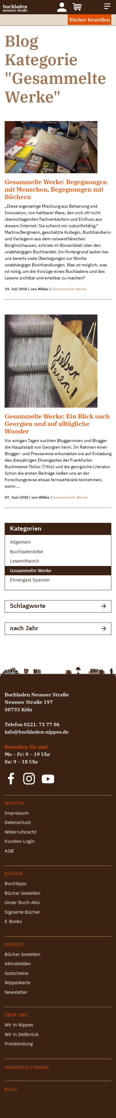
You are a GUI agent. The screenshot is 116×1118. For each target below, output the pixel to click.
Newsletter (16, 992)
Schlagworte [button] (58, 606)
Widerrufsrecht (21, 832)
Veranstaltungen (27, 1067)
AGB (9, 851)
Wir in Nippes (19, 1025)
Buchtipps (15, 883)
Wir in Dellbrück (22, 1034)
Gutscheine (16, 973)
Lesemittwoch (24, 561)
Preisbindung (19, 1044)
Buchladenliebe (26, 551)
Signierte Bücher (22, 912)
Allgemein (20, 542)
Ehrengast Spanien (30, 580)
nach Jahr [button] (58, 628)
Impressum (17, 813)
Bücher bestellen (89, 19)
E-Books (13, 921)
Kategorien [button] (58, 529)
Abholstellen (18, 963)
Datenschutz (18, 822)
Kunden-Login (20, 841)
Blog (11, 1089)
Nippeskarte (17, 982)
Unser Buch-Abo (22, 902)
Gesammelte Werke (69, 289)
